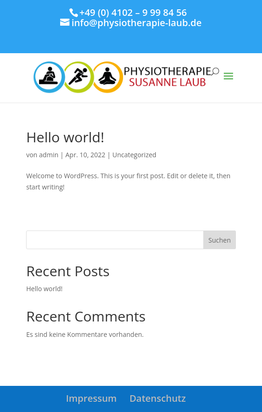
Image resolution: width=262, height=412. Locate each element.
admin (48, 154)
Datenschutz (158, 398)
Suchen (219, 240)
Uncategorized (134, 154)
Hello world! (65, 137)
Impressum (91, 398)
